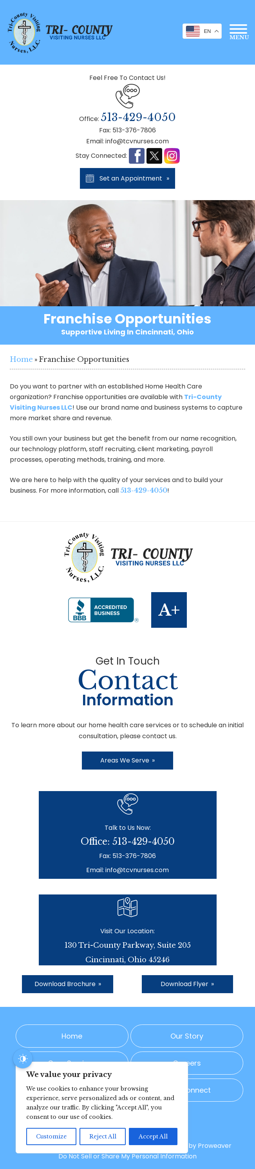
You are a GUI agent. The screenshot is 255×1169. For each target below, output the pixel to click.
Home (21, 359)
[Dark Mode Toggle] (22, 1058)
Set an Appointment (134, 178)
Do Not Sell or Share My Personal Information (127, 1156)
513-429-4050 (138, 117)
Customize (51, 1136)
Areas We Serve (127, 760)
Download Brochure (67, 983)
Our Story (186, 1036)
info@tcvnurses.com (137, 141)
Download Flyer (187, 983)
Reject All (102, 1136)
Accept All (153, 1136)
